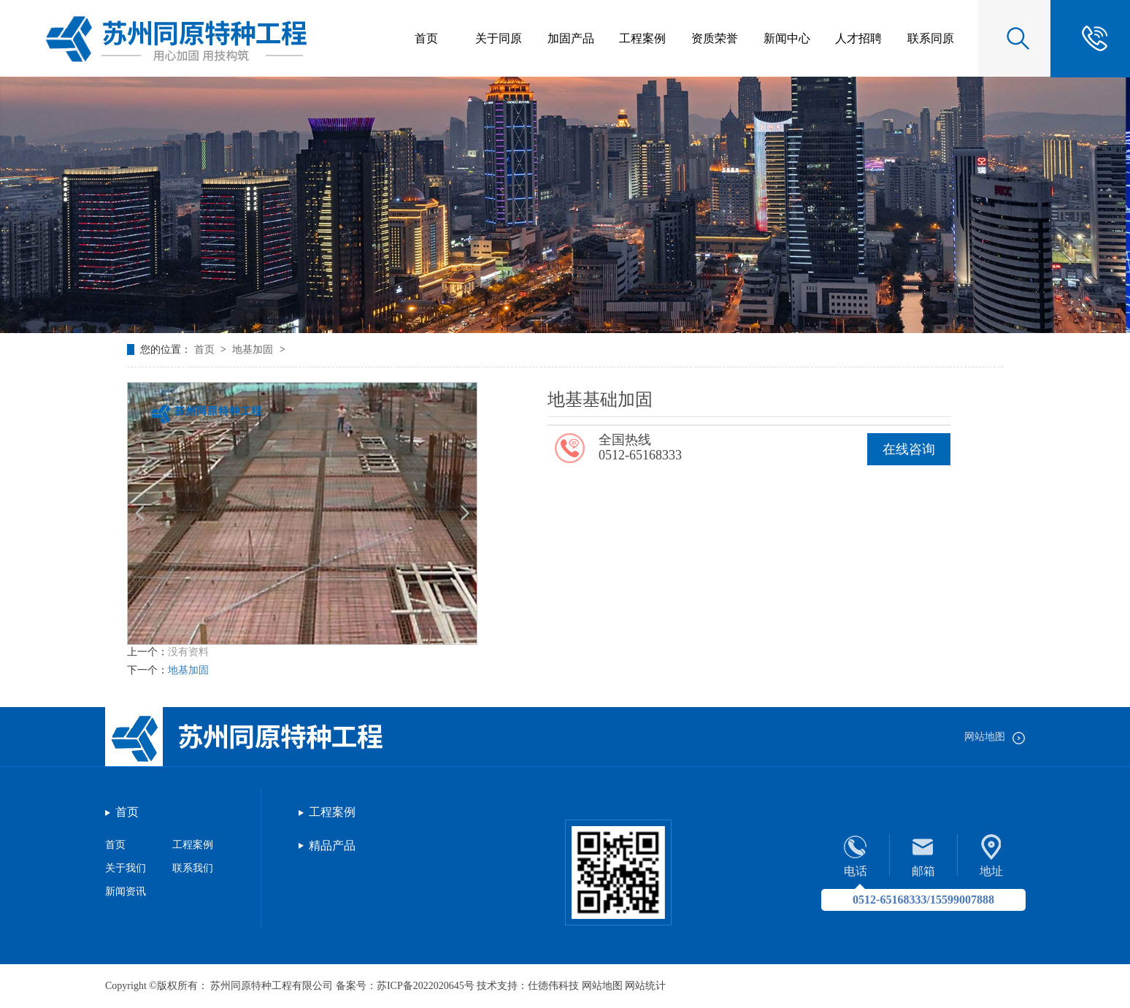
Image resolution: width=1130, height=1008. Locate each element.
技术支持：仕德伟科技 (528, 985)
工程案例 (192, 844)
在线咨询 (909, 449)
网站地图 (994, 736)
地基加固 (254, 349)
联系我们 (192, 868)
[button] (465, 513)
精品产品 (332, 845)
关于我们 (125, 868)
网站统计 (645, 985)
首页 (206, 349)
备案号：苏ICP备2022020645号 (405, 985)
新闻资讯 (125, 891)
